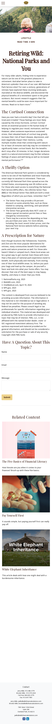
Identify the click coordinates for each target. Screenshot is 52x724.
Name (4, 352)
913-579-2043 (31, 693)
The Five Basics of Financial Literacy (24, 461)
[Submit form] (7, 397)
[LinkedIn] (27, 718)
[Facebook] (24, 718)
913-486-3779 (30, 691)
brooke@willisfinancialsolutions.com (31, 703)
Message (5, 378)
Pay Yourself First (13, 515)
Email (4, 365)
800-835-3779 (29, 695)
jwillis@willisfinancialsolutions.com (29, 701)
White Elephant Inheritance (19, 569)
